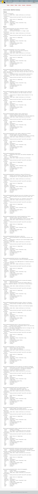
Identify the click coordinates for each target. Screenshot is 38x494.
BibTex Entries (28, 5)
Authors (19, 5)
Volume (8, 5)
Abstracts (12, 5)
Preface (16, 5)
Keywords (23, 5)
